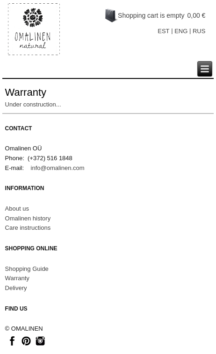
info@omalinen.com (58, 167)
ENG (180, 31)
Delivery (16, 287)
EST (163, 31)
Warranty (17, 278)
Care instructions (28, 227)
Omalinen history (28, 218)
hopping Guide (29, 268)
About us (17, 208)
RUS (199, 31)
